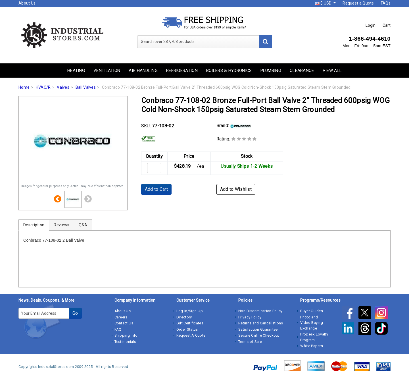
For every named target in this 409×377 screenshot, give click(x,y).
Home (24, 87)
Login (371, 25)
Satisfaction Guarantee (258, 329)
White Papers (311, 346)
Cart (387, 25)
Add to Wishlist (236, 189)
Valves (63, 87)
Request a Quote (358, 3)
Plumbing (270, 70)
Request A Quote (191, 335)
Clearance (302, 70)
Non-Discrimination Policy (260, 311)
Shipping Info (126, 335)
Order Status (187, 329)
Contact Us (123, 323)
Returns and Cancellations (260, 323)
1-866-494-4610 (370, 39)
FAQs (386, 3)
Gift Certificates (189, 323)
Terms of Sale (250, 341)
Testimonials (125, 341)
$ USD (324, 3)
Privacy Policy (249, 317)
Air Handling (143, 70)
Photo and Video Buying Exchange (311, 322)
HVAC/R (43, 87)
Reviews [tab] (61, 225)
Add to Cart (156, 189)
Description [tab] (33, 225)
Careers (121, 317)
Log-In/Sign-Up (189, 311)
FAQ (118, 329)
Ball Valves (86, 87)
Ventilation (106, 70)
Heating (76, 70)
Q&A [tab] (83, 225)
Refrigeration (182, 70)
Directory (184, 317)
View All (332, 70)
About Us (27, 3)
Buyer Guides (311, 311)
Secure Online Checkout (258, 335)
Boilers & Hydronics (229, 70)
